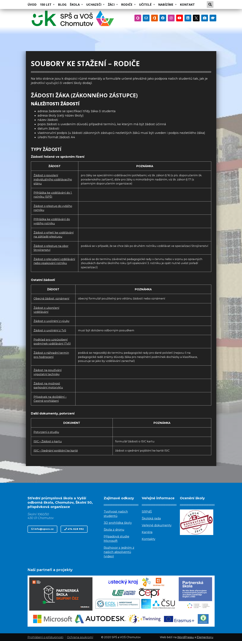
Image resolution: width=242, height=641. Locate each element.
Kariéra (147, 532)
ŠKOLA (76, 5)
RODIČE (128, 5)
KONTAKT (187, 5)
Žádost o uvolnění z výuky (51, 321)
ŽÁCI (113, 5)
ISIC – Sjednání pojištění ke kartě (56, 450)
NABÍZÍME (167, 5)
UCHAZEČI (95, 5)
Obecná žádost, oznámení (51, 298)
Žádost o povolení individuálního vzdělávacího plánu (53, 179)
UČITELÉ (147, 5)
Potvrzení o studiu (46, 432)
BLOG (62, 5)
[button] (42, 529)
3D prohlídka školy (118, 523)
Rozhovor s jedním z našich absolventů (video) (119, 552)
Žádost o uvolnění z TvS (50, 330)
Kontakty (148, 539)
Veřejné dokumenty (157, 525)
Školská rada (151, 518)
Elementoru (205, 637)
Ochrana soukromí (80, 637)
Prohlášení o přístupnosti (45, 637)
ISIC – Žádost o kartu (48, 441)
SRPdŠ (147, 511)
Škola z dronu (114, 529)
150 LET (47, 5)
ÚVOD (32, 5)
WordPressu (185, 637)
